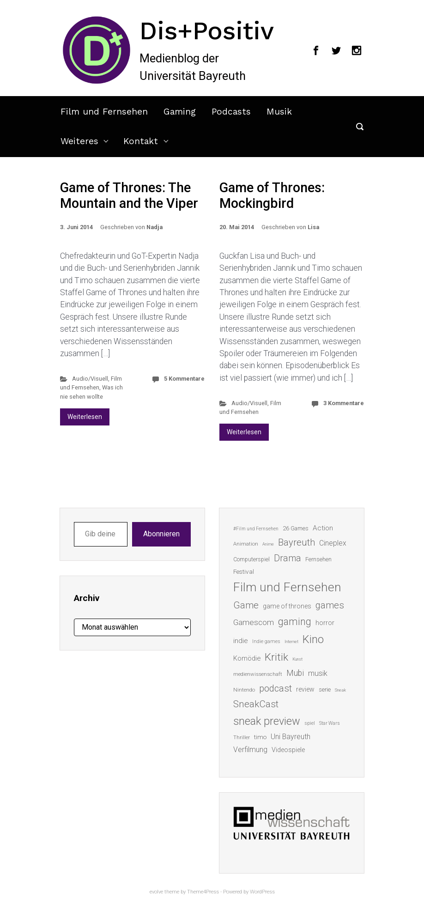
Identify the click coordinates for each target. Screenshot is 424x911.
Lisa (313, 227)
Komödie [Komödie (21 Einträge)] (246, 658)
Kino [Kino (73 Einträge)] (313, 639)
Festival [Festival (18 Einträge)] (243, 571)
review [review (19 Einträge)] (305, 689)
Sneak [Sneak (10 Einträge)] (340, 689)
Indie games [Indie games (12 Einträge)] (266, 641)
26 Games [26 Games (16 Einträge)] (296, 528)
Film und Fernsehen (104, 111)
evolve (156, 892)
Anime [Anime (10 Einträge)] (268, 544)
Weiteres (79, 141)
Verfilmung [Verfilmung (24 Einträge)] (250, 749)
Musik (279, 111)
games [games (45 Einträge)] (329, 605)
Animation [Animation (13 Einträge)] (245, 544)
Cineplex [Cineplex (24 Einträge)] (332, 543)
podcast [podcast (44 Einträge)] (275, 688)
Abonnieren (161, 533)
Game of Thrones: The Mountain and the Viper (129, 196)
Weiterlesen (84, 416)
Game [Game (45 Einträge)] (246, 605)
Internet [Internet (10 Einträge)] (291, 641)
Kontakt (140, 141)
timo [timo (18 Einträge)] (260, 737)
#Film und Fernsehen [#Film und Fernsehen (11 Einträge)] (256, 528)
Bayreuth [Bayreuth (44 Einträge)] (296, 542)
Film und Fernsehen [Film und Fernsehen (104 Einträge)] (287, 587)
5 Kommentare (184, 378)
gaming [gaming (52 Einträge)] (294, 621)
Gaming (180, 111)
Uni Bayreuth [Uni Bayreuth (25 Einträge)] (290, 736)
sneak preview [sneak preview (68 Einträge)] (266, 721)
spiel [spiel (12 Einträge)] (309, 723)
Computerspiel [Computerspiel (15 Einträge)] (251, 559)
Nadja (154, 227)
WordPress (262, 892)
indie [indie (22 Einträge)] (240, 641)
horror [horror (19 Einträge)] (324, 622)
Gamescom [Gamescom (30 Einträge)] (253, 622)
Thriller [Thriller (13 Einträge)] (241, 738)
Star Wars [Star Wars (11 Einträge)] (329, 723)
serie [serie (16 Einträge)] (325, 689)
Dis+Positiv (206, 30)
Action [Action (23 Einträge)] (323, 528)
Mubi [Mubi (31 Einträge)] (295, 673)
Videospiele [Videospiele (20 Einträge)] (288, 749)
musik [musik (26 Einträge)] (317, 673)
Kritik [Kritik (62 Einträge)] (276, 657)
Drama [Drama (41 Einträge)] (287, 558)
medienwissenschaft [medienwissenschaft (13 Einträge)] (257, 674)
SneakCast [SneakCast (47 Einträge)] (256, 704)
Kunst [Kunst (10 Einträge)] (297, 659)
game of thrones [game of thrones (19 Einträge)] (287, 606)
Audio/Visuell (90, 378)
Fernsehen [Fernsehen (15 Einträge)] (318, 559)
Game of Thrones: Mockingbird (272, 196)
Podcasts (231, 111)
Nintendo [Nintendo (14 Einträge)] (244, 689)
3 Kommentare (343, 403)
